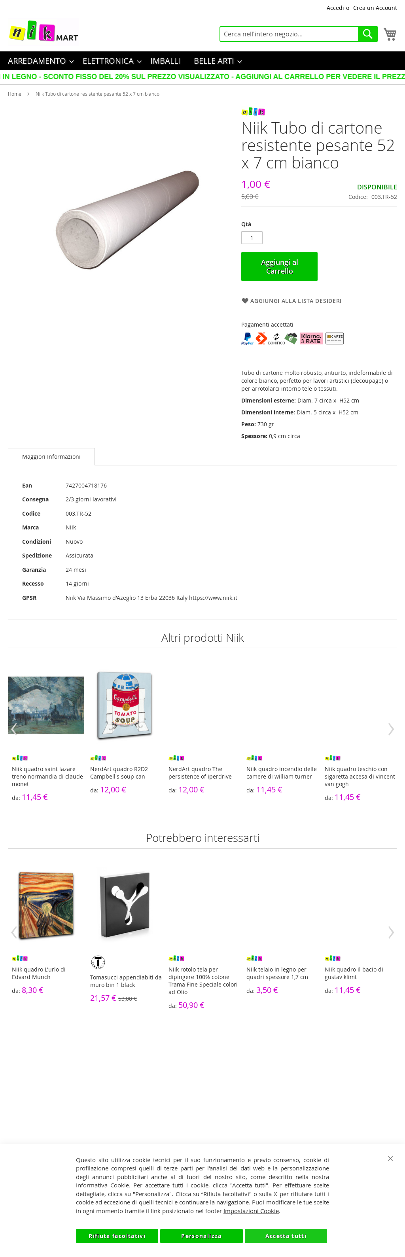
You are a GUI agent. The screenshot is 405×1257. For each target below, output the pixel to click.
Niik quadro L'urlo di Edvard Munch (39, 973)
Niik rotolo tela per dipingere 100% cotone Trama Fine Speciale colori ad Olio (203, 981)
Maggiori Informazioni (51, 456)
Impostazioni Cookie (251, 1211)
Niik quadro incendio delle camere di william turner (281, 772)
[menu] (202, 60)
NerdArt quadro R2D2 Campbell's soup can (119, 772)
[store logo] (43, 32)
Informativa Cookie (102, 1185)
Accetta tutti (286, 1236)
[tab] (51, 456)
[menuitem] (38, 60)
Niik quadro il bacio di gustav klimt (354, 973)
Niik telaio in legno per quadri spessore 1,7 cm (277, 973)
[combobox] (299, 34)
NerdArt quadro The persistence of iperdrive (200, 772)
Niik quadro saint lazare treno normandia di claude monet (47, 776)
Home (14, 94)
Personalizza (201, 1236)
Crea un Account (375, 7)
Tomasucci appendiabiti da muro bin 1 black (126, 981)
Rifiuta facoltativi (117, 1236)
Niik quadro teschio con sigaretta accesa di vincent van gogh (360, 776)
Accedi (335, 7)
